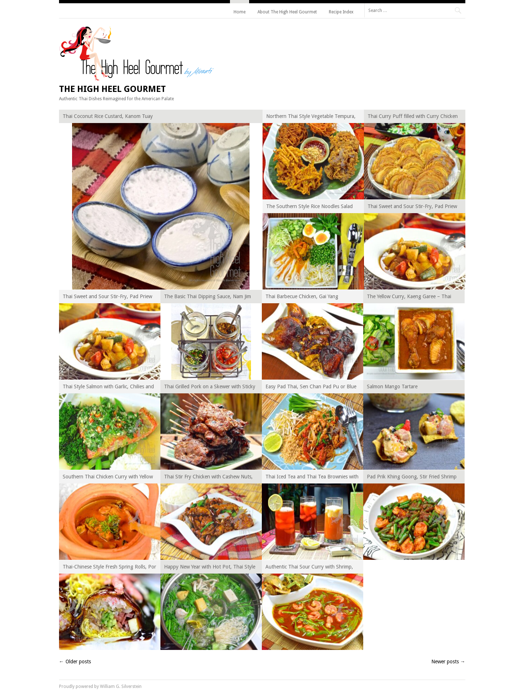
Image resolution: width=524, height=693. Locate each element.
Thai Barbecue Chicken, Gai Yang (301, 296)
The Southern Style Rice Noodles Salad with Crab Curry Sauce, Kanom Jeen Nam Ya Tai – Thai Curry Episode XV (311, 207)
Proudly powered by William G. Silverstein (100, 686)
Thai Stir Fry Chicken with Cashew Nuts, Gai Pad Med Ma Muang (208, 478)
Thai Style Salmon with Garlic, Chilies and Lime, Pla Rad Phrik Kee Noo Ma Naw (108, 388)
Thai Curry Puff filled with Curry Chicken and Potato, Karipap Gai (413, 117)
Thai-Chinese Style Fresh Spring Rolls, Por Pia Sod (109, 568)
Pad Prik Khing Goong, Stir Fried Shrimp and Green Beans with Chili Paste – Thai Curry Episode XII (412, 478)
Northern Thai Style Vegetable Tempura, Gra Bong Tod (311, 117)
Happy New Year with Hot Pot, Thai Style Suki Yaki (209, 568)
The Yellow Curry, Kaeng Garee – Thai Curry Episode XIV (409, 297)
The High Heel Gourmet (112, 89)
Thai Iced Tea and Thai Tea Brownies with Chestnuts (312, 478)
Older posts (75, 661)
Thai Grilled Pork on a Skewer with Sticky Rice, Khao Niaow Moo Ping (209, 388)
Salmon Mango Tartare (392, 386)
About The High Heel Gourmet (287, 11)
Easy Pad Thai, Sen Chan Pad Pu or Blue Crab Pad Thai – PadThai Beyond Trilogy (311, 388)
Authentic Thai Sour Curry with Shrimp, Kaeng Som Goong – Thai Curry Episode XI (310, 568)
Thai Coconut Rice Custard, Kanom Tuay (108, 116)
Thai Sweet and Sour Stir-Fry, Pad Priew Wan (412, 207)
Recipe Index (341, 11)
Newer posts (448, 661)
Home (240, 11)
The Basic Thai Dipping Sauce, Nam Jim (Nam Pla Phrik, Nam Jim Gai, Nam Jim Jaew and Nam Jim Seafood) (207, 297)
